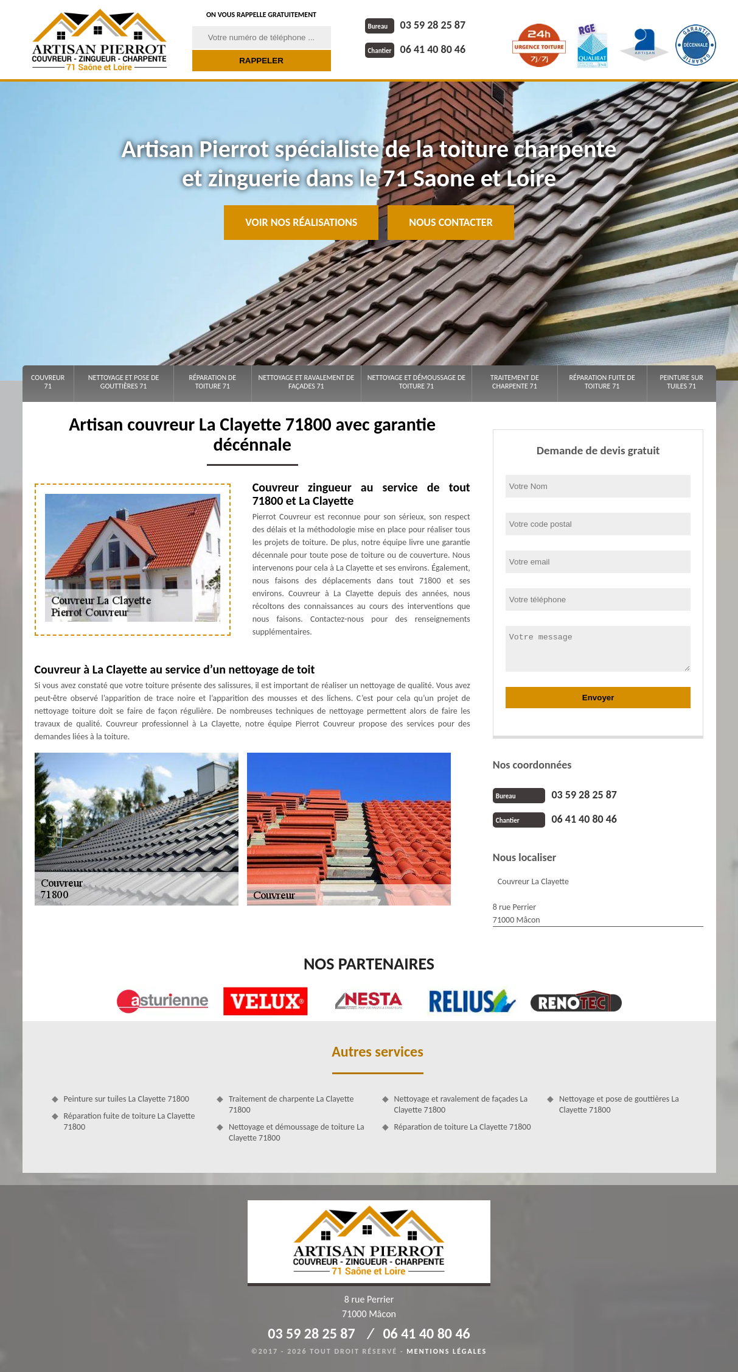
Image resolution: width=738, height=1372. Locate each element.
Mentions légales (446, 1351)
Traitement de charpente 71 (514, 381)
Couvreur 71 (47, 381)
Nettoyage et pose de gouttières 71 (123, 381)
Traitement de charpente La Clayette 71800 (291, 1104)
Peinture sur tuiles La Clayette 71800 (126, 1099)
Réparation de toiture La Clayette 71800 (462, 1127)
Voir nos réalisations (301, 222)
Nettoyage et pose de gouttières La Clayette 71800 (619, 1104)
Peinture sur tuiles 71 (681, 381)
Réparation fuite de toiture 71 (602, 381)
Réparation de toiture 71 (212, 381)
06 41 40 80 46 (415, 49)
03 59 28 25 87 (415, 25)
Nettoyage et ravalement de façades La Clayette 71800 (461, 1104)
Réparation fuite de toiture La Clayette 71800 (129, 1121)
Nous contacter (450, 222)
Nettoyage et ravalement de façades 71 (306, 381)
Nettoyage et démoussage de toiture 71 (416, 381)
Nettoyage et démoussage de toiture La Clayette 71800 (296, 1132)
